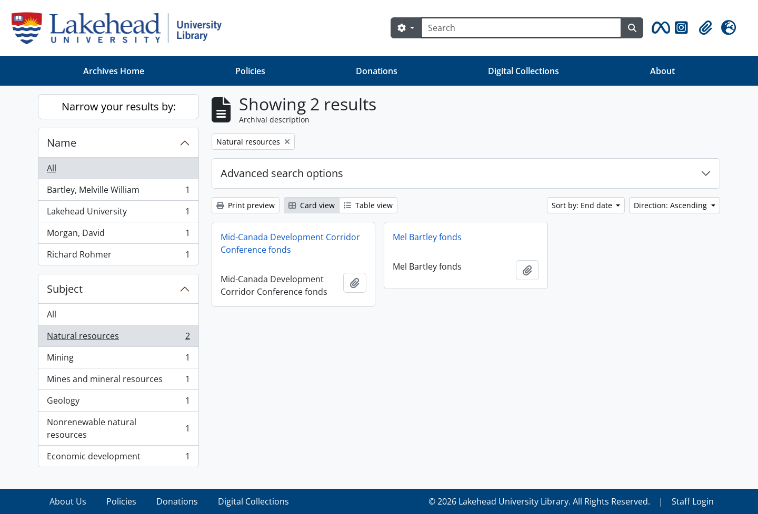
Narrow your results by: (119, 106)
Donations (376, 71)
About (662, 71)
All (51, 168)
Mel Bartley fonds (427, 237)
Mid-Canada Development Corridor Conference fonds (290, 243)
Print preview (245, 205)
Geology (118, 403)
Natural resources (118, 338)
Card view (311, 205)
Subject (65, 289)
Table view (368, 205)
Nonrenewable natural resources (118, 428)
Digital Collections (523, 71)
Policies (250, 71)
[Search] (521, 27)
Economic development (118, 458)
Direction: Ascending (671, 205)
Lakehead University (118, 213)
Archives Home (113, 71)
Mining (118, 359)
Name (61, 143)
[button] (659, 27)
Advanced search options (282, 173)
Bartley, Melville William (118, 192)
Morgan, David (118, 235)
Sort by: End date (583, 205)
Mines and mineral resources (118, 381)
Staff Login (693, 501)
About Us (67, 501)
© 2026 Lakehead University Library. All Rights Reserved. (539, 501)
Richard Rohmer (118, 256)
